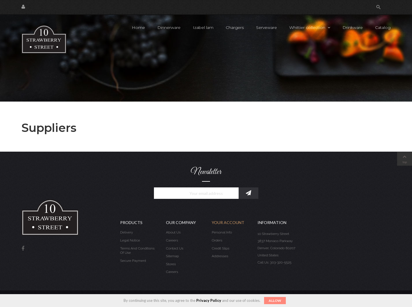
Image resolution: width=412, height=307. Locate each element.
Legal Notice (130, 240)
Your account (228, 222)
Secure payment (133, 261)
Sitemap (172, 256)
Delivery (126, 232)
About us (173, 232)
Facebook (22, 248)
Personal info (222, 232)
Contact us (174, 248)
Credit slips (220, 248)
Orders (217, 240)
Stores (171, 264)
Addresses (220, 256)
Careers (172, 240)
